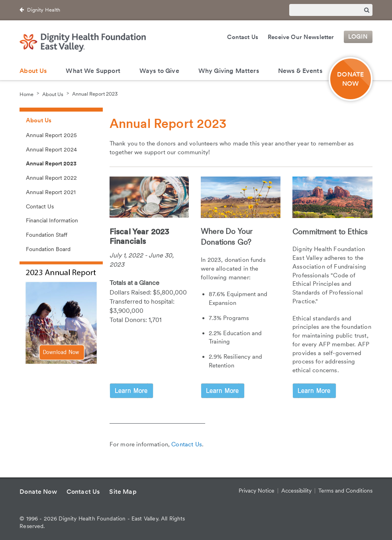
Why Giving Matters (228, 71)
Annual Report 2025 (51, 135)
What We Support (93, 71)
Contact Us (242, 37)
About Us (33, 71)
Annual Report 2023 (95, 94)
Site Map (122, 491)
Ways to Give (159, 71)
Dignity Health (43, 10)
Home (26, 94)
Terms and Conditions (345, 490)
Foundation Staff (46, 235)
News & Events (300, 71)
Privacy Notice (256, 490)
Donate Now (38, 491)
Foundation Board (48, 249)
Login (358, 37)
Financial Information (52, 220)
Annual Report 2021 (51, 192)
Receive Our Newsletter (301, 37)
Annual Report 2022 (51, 178)
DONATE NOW (350, 79)
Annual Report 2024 (51, 149)
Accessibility (296, 490)
